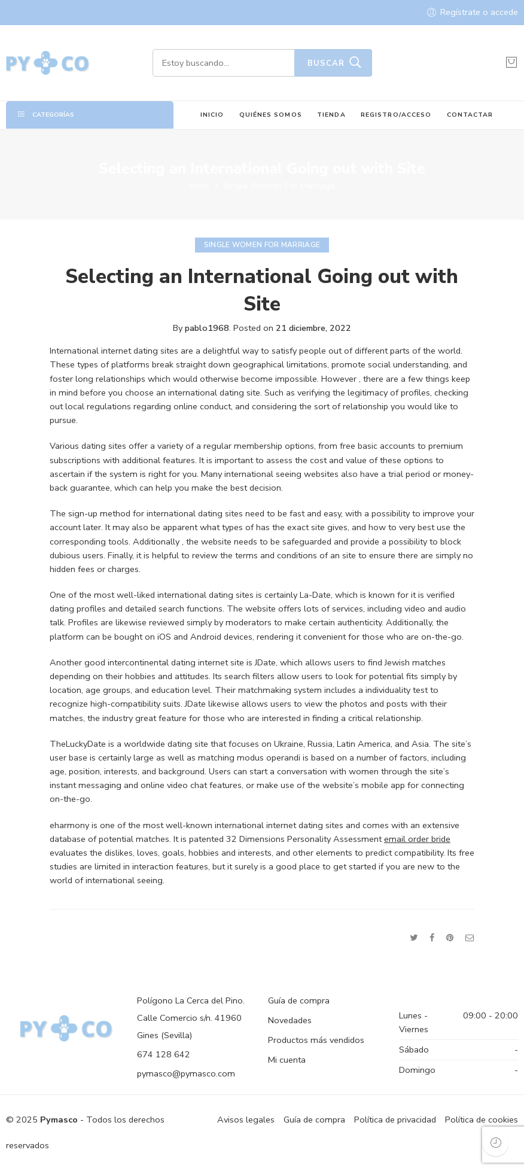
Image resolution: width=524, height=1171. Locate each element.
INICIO (212, 114)
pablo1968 (207, 328)
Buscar (326, 63)
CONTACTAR (470, 114)
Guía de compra (299, 1000)
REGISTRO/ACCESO (396, 114)
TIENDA (331, 114)
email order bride (417, 839)
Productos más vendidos (316, 1040)
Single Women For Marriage (279, 185)
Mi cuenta (287, 1060)
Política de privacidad (395, 1120)
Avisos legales (246, 1120)
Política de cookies (481, 1120)
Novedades (290, 1020)
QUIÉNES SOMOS (270, 114)
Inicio (199, 185)
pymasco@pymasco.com (186, 1073)
